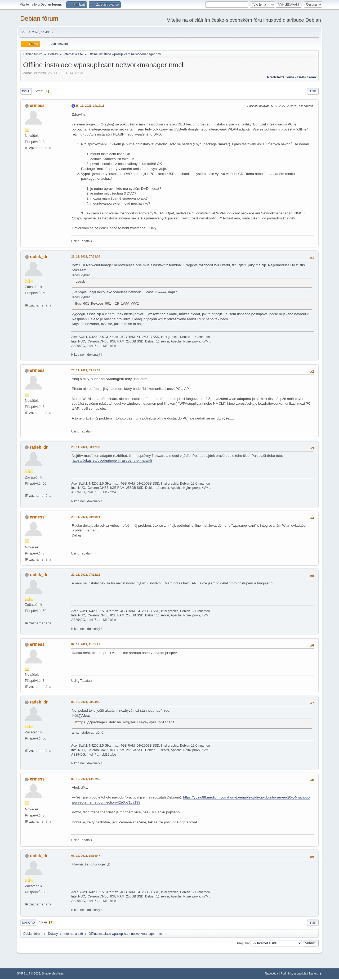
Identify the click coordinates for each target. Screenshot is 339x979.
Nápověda (271, 973)
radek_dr (39, 256)
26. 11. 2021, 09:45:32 (85, 370)
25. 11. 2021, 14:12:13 (89, 105)
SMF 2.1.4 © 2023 (28, 973)
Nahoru (28, 922)
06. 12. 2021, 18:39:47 (85, 855)
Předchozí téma (280, 77)
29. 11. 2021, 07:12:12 (85, 574)
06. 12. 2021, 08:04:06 (85, 701)
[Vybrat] (85, 275)
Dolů (26, 91)
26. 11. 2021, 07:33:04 (85, 256)
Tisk (313, 91)
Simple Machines (53, 973)
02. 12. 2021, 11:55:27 (85, 644)
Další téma (306, 77)
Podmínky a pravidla (294, 973)
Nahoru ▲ (315, 973)
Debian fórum (39, 18)
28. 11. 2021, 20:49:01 (85, 516)
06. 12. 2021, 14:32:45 (85, 779)
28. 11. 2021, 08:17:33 (85, 447)
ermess (37, 105)
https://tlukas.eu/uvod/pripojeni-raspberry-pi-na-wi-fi (112, 460)
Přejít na (243, 943)
